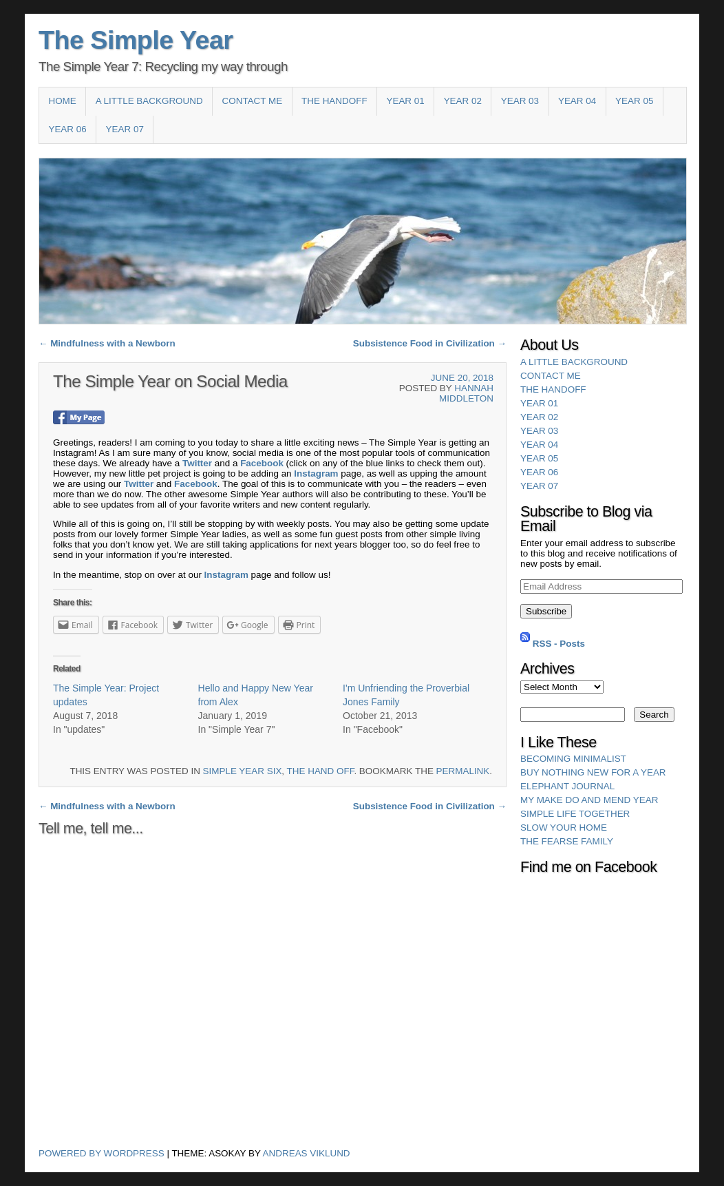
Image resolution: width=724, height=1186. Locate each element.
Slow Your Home (563, 827)
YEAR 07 (125, 129)
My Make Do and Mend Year (589, 800)
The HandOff (334, 101)
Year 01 (405, 101)
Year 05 (634, 101)
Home (62, 101)
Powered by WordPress (101, 1153)
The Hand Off (320, 771)
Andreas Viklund (306, 1153)
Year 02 (463, 101)
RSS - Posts (559, 643)
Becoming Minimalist (573, 758)
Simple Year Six (242, 771)
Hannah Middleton (466, 393)
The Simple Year (136, 39)
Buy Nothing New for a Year (593, 772)
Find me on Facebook (588, 867)
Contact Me (252, 101)
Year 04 (577, 101)
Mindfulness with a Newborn (107, 343)
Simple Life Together (575, 814)
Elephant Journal (567, 786)
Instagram (316, 473)
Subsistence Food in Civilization (430, 343)
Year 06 (67, 129)
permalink (463, 771)
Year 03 (520, 101)
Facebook (262, 463)
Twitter (197, 463)
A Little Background (149, 101)
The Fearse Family (566, 841)
